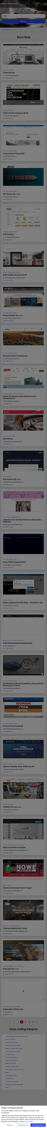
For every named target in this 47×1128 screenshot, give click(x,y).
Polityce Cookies (28, 1121)
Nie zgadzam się (22, 1125)
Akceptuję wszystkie (38, 1125)
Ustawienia (10, 1125)
